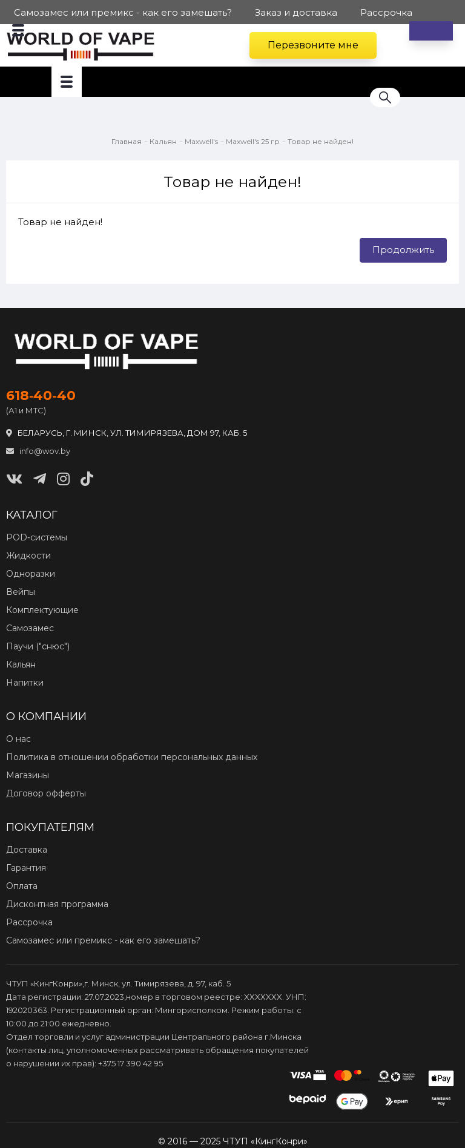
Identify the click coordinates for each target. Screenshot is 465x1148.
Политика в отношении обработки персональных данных (131, 757)
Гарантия (26, 867)
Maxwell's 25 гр (253, 141)
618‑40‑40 (41, 395)
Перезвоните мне (313, 45)
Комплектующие (42, 610)
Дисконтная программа (57, 904)
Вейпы (20, 591)
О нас (18, 738)
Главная (126, 141)
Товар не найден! (321, 141)
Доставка (26, 849)
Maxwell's (201, 141)
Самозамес (30, 628)
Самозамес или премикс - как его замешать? (103, 940)
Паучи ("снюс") (38, 646)
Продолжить (403, 249)
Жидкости (28, 555)
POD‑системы (36, 537)
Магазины (27, 775)
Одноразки (30, 573)
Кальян (163, 141)
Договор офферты (46, 793)
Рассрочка (29, 922)
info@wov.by (38, 451)
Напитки (25, 682)
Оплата (22, 886)
